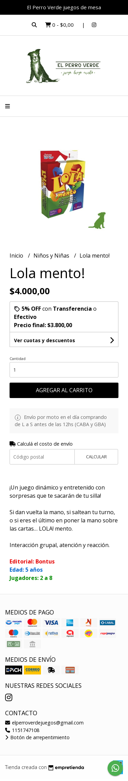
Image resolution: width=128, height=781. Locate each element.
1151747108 (22, 730)
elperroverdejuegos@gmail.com (44, 722)
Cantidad (18, 358)
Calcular (96, 457)
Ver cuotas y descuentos (44, 340)
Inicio (17, 255)
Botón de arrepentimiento (37, 737)
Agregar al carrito (64, 390)
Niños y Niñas (52, 255)
